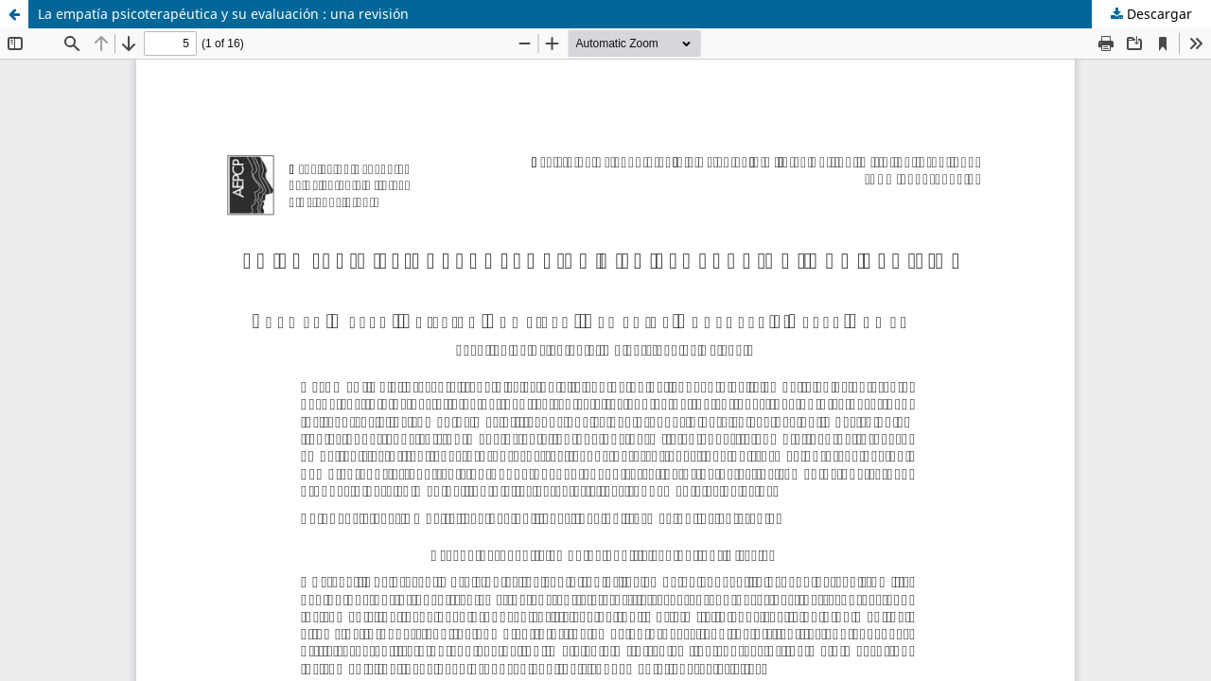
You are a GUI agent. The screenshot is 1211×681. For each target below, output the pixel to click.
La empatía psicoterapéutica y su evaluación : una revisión (223, 14)
